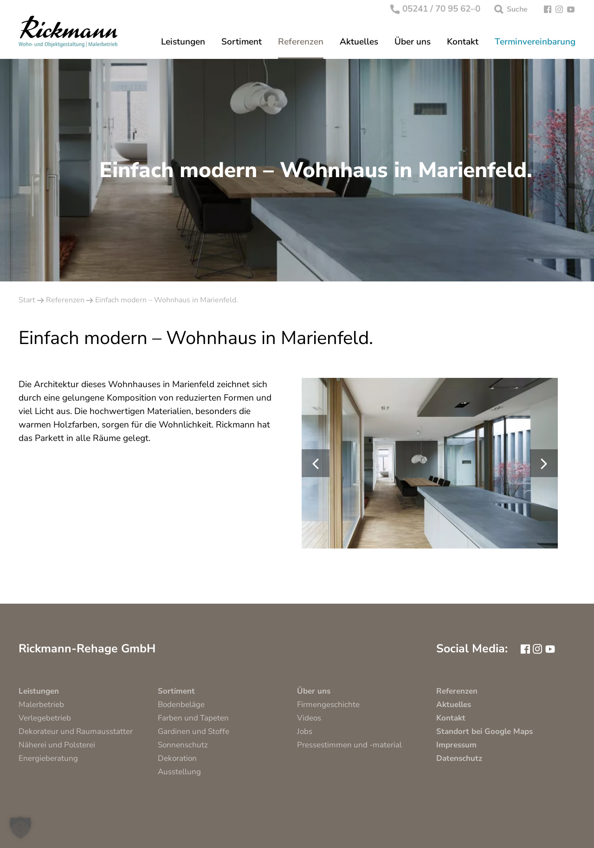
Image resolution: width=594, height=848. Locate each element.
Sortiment (241, 42)
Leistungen (183, 42)
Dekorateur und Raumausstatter (76, 731)
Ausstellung (179, 771)
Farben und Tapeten (193, 718)
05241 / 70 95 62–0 (435, 9)
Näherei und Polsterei (57, 745)
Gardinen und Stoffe (193, 731)
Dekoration (177, 758)
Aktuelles (359, 42)
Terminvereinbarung (535, 42)
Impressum (456, 745)
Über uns (412, 42)
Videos (309, 718)
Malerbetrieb (41, 704)
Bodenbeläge (181, 704)
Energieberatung (48, 758)
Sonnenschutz (183, 745)
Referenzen (300, 42)
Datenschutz (459, 758)
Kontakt (462, 42)
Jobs (304, 731)
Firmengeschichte (328, 704)
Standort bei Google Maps (484, 731)
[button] (20, 827)
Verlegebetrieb (45, 718)
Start (27, 300)
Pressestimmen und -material (349, 745)
